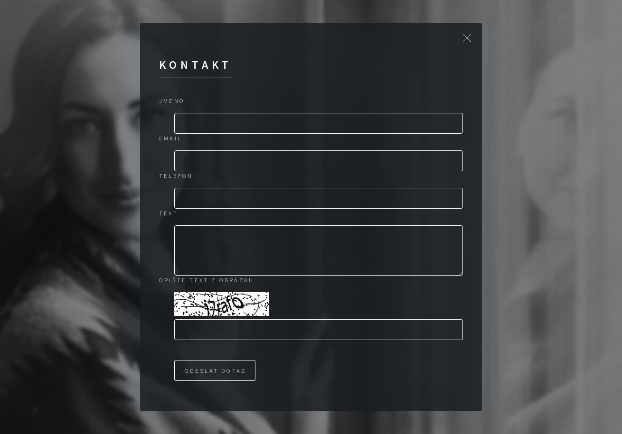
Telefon (176, 175)
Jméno (172, 100)
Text (168, 213)
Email (170, 138)
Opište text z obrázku (206, 280)
